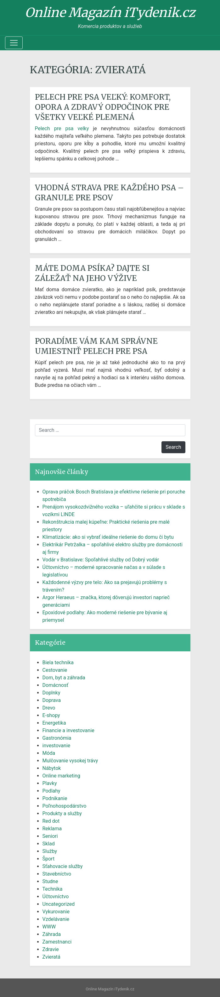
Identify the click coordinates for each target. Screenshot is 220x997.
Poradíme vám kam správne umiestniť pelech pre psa (96, 346)
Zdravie (50, 949)
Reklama (52, 829)
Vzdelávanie (56, 919)
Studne (50, 881)
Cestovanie (54, 670)
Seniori (50, 836)
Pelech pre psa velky (62, 128)
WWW (49, 927)
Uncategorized (58, 904)
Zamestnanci (57, 942)
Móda (48, 753)
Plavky (49, 783)
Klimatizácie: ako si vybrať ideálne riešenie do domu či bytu (108, 537)
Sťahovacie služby (62, 866)
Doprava (51, 700)
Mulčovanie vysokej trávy (70, 761)
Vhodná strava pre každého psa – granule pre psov (109, 193)
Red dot (51, 821)
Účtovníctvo (55, 897)
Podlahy (51, 791)
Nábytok (51, 768)
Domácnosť (55, 685)
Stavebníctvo (56, 874)
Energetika (54, 723)
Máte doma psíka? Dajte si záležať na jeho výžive (92, 273)
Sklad (48, 844)
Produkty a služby (62, 813)
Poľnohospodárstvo (64, 806)
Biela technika (58, 663)
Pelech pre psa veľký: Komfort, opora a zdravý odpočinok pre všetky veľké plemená (103, 107)
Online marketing (61, 776)
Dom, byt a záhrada (63, 678)
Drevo (48, 708)
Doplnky (51, 693)
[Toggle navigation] (14, 42)
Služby (49, 851)
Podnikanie (54, 798)
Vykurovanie (56, 912)
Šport (48, 859)
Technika (52, 889)
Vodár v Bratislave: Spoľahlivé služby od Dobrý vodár (100, 560)
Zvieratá (51, 957)
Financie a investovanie (68, 730)
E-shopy (51, 715)
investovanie (56, 746)
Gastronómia (56, 738)
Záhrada (51, 934)
